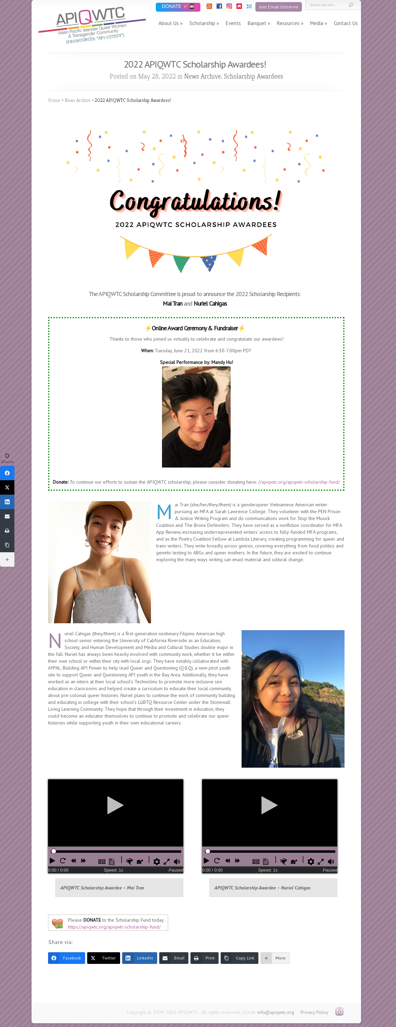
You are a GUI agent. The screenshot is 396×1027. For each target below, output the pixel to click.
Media (316, 23)
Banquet (257, 23)
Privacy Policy (314, 1012)
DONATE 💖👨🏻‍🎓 (178, 6)
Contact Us (346, 23)
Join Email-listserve (278, 7)
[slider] (53, 851)
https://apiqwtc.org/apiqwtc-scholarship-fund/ (114, 927)
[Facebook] (66, 958)
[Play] (115, 805)
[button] (53, 860)
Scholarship (202, 23)
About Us (169, 23)
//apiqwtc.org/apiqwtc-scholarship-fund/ (299, 482)
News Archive (202, 76)
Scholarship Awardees (253, 76)
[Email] (173, 958)
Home (54, 100)
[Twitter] (103, 958)
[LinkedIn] (139, 958)
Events (233, 23)
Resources (288, 23)
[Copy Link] (239, 958)
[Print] (204, 958)
